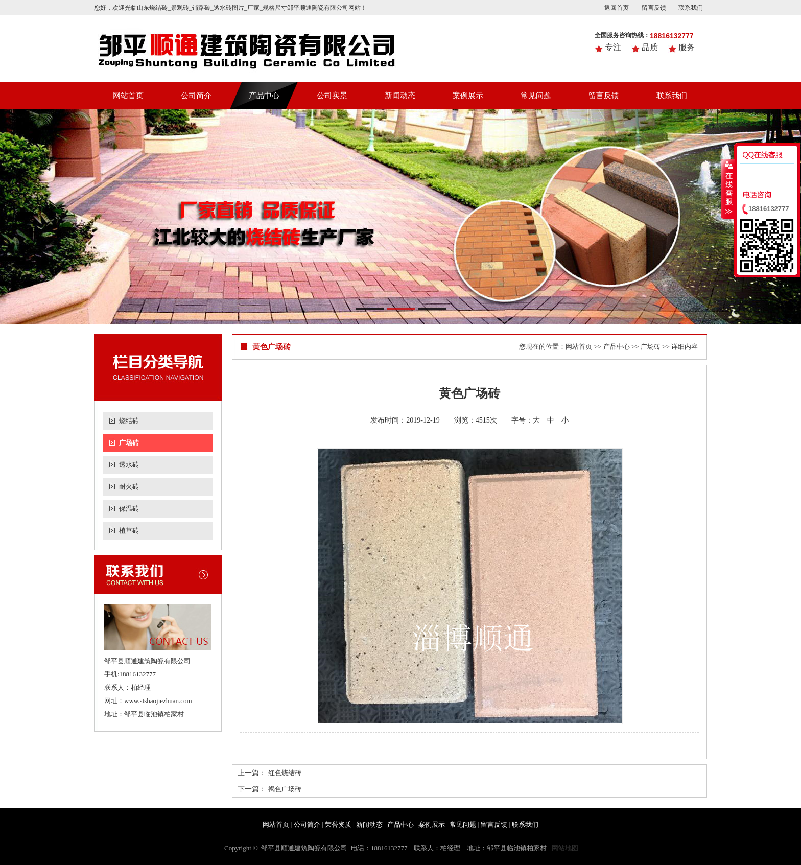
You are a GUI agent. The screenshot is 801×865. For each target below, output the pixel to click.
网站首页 (128, 95)
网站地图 (565, 848)
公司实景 (332, 95)
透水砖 (129, 465)
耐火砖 (129, 486)
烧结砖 (129, 421)
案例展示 (468, 95)
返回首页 (616, 7)
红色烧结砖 (284, 773)
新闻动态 (400, 95)
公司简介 (196, 95)
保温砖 (129, 508)
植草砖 (129, 530)
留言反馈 (654, 7)
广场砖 (129, 443)
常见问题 (536, 95)
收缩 (728, 188)
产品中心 (264, 95)
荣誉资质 (338, 824)
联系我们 (690, 7)
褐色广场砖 (284, 789)
